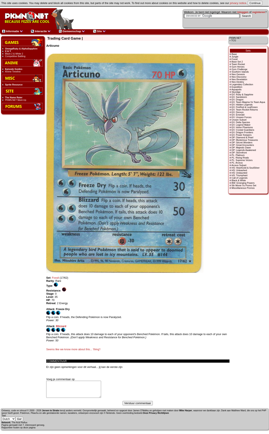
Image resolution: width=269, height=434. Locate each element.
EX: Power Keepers (242, 135)
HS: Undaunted (239, 173)
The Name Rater (13, 97)
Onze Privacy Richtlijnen (156, 416)
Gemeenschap (72, 31)
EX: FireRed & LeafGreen (245, 107)
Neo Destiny (238, 82)
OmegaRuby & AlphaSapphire (21, 48)
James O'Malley (141, 413)
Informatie (12, 31)
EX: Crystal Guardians (243, 130)
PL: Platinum (238, 155)
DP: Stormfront (239, 152)
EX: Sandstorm (239, 97)
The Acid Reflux (20, 425)
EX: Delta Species (241, 122)
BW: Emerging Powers (243, 183)
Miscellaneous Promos (243, 188)
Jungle (235, 56)
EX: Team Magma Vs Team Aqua (248, 102)
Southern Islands (240, 72)
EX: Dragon (237, 99)
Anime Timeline (13, 71)
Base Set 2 (237, 61)
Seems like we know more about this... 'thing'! (73, 349)
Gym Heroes (238, 66)
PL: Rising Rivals (240, 157)
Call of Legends (240, 178)
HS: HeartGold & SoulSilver (246, 167)
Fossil (234, 59)
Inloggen (242, 12)
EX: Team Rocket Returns (245, 109)
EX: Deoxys (238, 112)
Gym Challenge (239, 69)
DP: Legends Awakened (244, 150)
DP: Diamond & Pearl (242, 137)
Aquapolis (236, 89)
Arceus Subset (238, 165)
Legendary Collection (242, 84)
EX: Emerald (238, 114)
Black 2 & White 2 (14, 53)
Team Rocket (238, 64)
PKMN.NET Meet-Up (15, 100)
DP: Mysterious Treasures (245, 140)
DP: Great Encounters (243, 145)
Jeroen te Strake (50, 413)
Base (234, 54)
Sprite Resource (13, 84)
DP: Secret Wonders (242, 142)
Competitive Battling (15, 56)
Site (99, 31)
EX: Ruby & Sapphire (242, 94)
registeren (258, 12)
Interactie (41, 31)
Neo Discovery (239, 77)
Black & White (239, 180)
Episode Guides (13, 69)
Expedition (237, 87)
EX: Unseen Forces (241, 117)
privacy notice (238, 3)
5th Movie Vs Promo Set (244, 185)
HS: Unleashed (239, 170)
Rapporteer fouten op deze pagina (18, 430)
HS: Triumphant (240, 175)
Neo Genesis (238, 74)
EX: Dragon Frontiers (242, 132)
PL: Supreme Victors (242, 160)
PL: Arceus (237, 162)
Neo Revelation (239, 79)
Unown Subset (239, 119)
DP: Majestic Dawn (241, 147)
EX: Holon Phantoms (242, 127)
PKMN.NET (235, 38)
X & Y (8, 51)
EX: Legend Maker (241, 125)
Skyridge (236, 92)
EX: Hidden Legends (242, 104)
